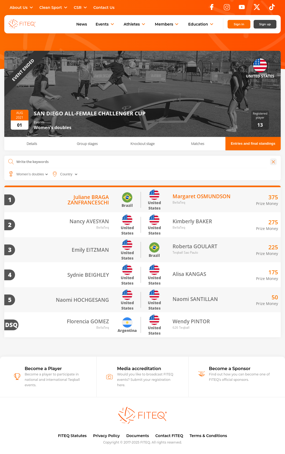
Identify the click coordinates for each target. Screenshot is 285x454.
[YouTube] (242, 8)
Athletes (135, 24)
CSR (81, 7)
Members (167, 24)
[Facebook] (212, 8)
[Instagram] (227, 8)
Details (32, 143)
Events (105, 24)
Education (201, 24)
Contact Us (104, 7)
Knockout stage (142, 143)
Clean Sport (53, 7)
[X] (257, 8)
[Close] (273, 161)
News (81, 24)
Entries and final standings (253, 143)
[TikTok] (272, 8)
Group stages (87, 143)
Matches (197, 143)
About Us (22, 7)
